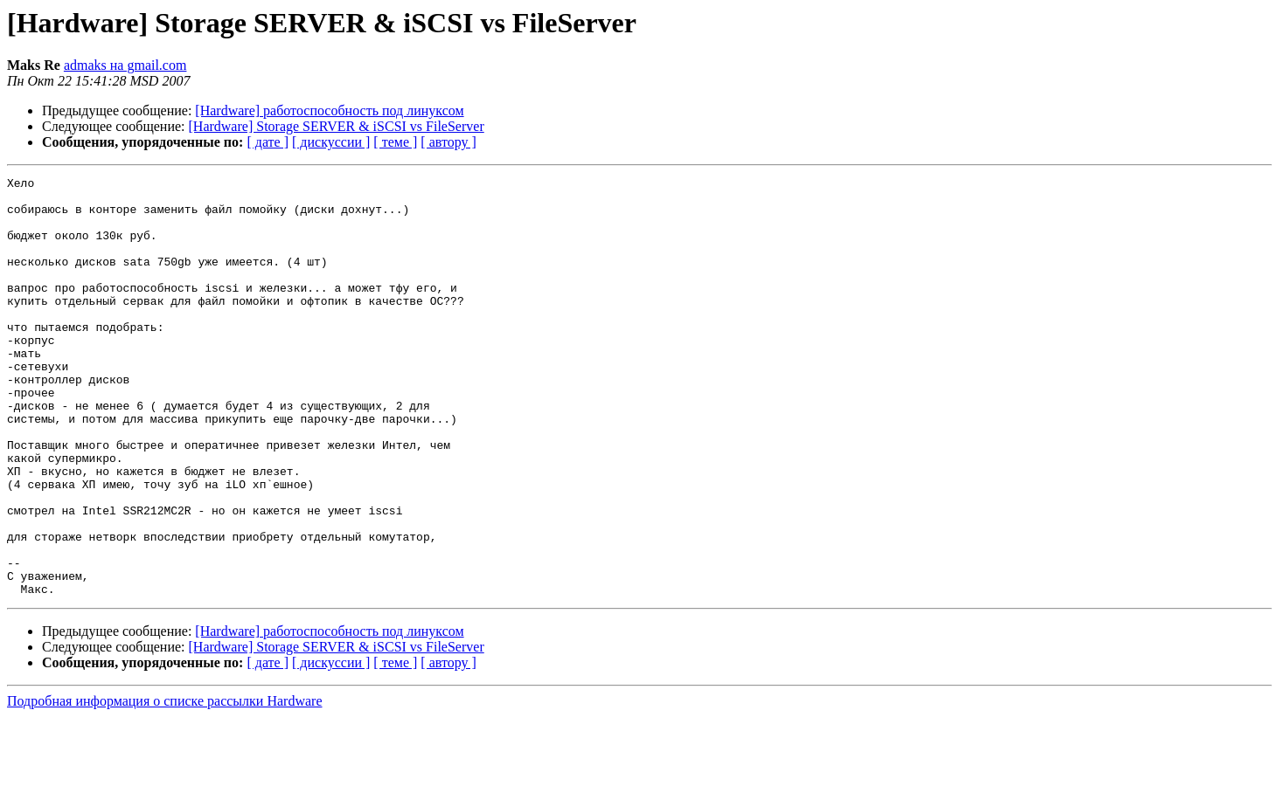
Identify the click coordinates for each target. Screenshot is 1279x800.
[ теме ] (395, 141)
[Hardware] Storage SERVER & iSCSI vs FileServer (336, 126)
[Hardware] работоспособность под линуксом (329, 110)
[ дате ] (267, 141)
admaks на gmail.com (125, 65)
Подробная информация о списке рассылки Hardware (165, 784)
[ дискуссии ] (331, 141)
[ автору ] (448, 141)
